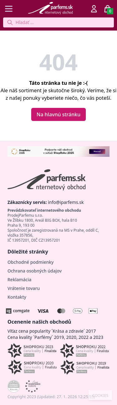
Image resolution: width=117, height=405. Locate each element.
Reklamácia (19, 279)
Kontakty (16, 297)
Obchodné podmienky (30, 262)
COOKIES (100, 395)
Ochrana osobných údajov (34, 271)
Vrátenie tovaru (23, 288)
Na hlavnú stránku (58, 114)
